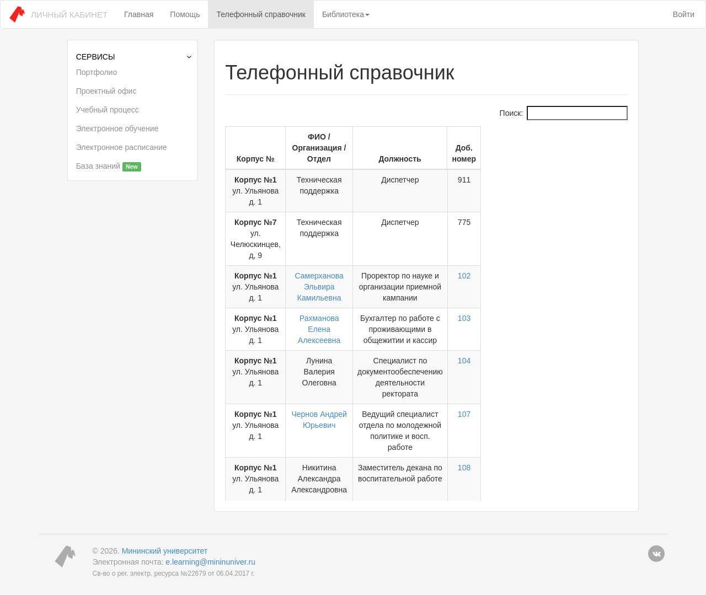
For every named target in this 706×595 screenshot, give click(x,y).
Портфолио (96, 72)
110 (605, 436)
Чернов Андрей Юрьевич (374, 337)
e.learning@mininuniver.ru (210, 550)
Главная (138, 14)
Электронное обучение (117, 128)
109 (605, 405)
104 (605, 294)
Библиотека (346, 14)
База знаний (108, 166)
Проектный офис (106, 91)
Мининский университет (165, 539)
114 (605, 468)
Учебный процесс (107, 109)
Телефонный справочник (260, 14)
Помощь (185, 14)
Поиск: (564, 113)
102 (605, 231)
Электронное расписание (121, 147)
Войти (683, 14)
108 (605, 368)
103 (605, 263)
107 (605, 337)
